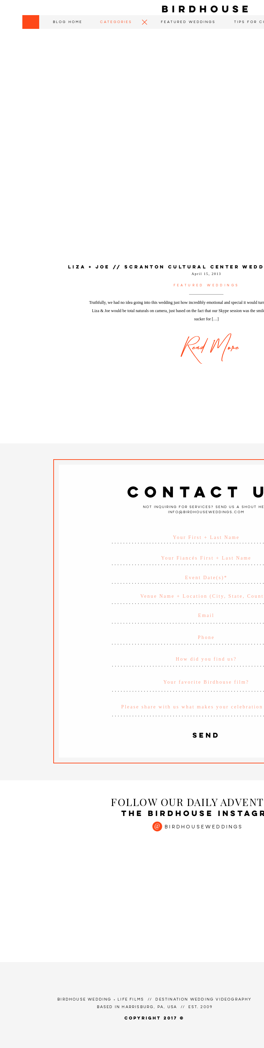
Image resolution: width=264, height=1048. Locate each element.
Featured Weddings (207, 285)
